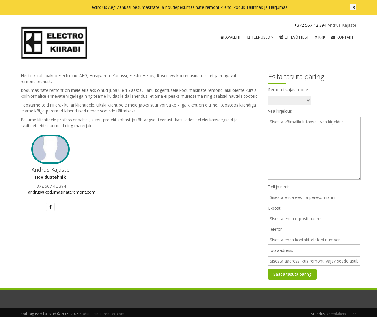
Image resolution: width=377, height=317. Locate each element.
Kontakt (342, 37)
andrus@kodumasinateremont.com (61, 192)
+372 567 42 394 (310, 25)
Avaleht (230, 37)
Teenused (260, 37)
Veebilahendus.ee (341, 313)
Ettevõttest (294, 37)
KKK (320, 37)
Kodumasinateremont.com (102, 313)
